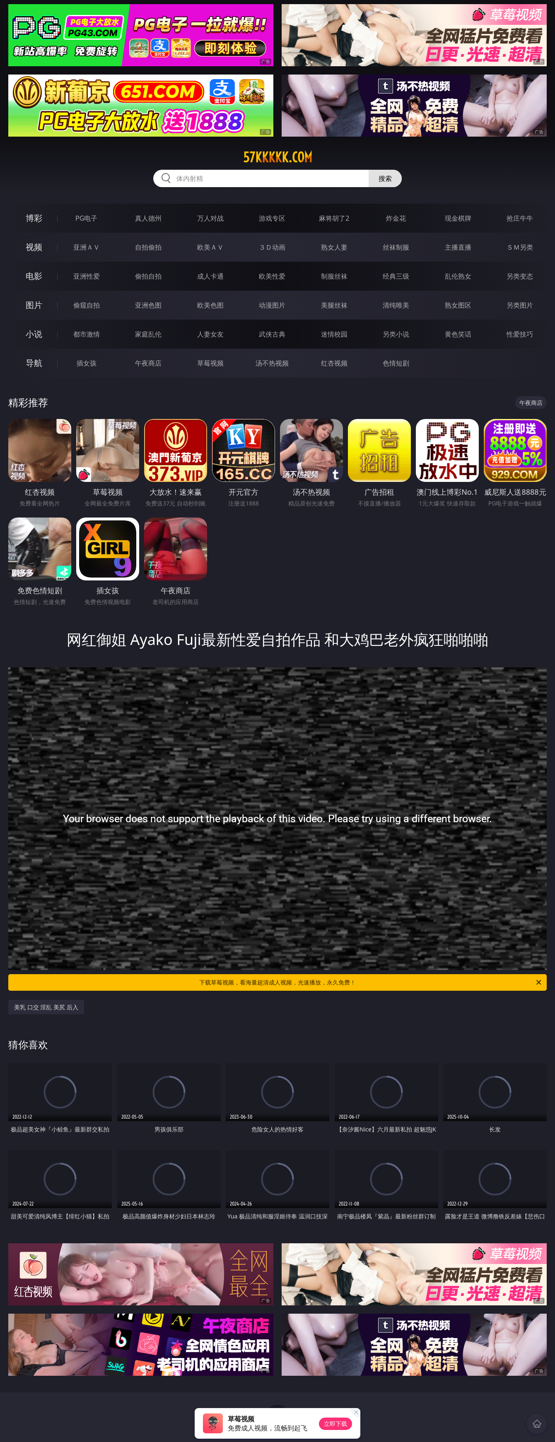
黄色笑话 (458, 334)
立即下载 (335, 1424)
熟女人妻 (334, 247)
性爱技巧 (520, 334)
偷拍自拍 (148, 276)
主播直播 (458, 247)
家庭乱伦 (148, 334)
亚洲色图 (148, 305)
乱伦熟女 (458, 276)
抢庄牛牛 (520, 218)
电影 (34, 276)
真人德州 (148, 218)
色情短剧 (396, 363)
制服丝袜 (334, 276)
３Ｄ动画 (272, 247)
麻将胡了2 (334, 218)
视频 (34, 247)
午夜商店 (148, 363)
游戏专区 (272, 218)
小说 (34, 333)
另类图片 (520, 305)
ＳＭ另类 (520, 247)
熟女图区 (458, 305)
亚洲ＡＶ (86, 247)
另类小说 (396, 334)
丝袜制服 (396, 247)
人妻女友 (210, 334)
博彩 (34, 218)
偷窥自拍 (86, 305)
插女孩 (87, 363)
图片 (34, 305)
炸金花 (396, 218)
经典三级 (396, 276)
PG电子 (86, 218)
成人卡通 (210, 276)
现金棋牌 (458, 218)
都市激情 (86, 334)
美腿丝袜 (334, 305)
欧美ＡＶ (210, 247)
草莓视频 (210, 363)
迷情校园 (334, 334)
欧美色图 (210, 305)
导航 (34, 362)
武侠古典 (272, 334)
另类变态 (520, 276)
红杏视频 (334, 363)
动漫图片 (272, 305)
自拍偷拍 (148, 247)
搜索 (385, 178)
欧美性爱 (272, 276)
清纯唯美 (396, 305)
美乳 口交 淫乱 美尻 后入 (46, 1007)
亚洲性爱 (86, 276)
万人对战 (210, 218)
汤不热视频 (272, 363)
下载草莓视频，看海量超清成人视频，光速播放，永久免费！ (371, 982)
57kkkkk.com (277, 157)
